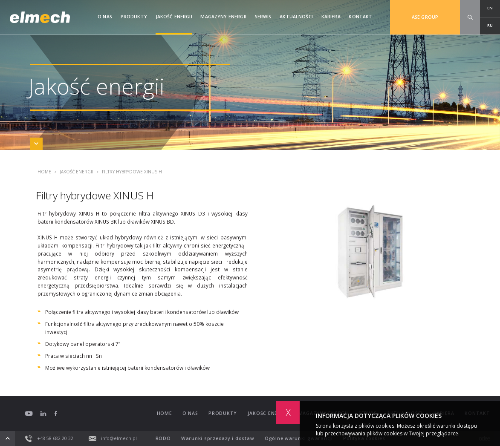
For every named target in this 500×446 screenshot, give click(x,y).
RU (490, 25)
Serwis (263, 17)
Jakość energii (174, 17)
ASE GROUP (425, 17)
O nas (105, 17)
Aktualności (296, 17)
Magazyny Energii (223, 17)
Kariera (331, 17)
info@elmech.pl (113, 438)
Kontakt (360, 17)
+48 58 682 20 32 (49, 438)
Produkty (134, 17)
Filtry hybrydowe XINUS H (129, 172)
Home (44, 172)
